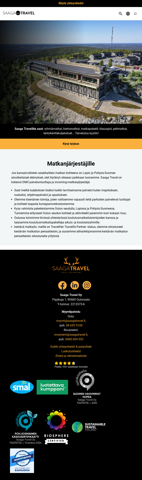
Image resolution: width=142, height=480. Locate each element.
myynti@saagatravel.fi (70, 321)
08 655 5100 (74, 325)
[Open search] (120, 13)
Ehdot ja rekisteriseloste (71, 356)
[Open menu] (135, 13)
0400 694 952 (74, 339)
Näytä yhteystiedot (71, 3)
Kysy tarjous (71, 143)
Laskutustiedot (71, 351)
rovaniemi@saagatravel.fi (70, 334)
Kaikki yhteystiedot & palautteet (71, 346)
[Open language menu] (128, 13)
